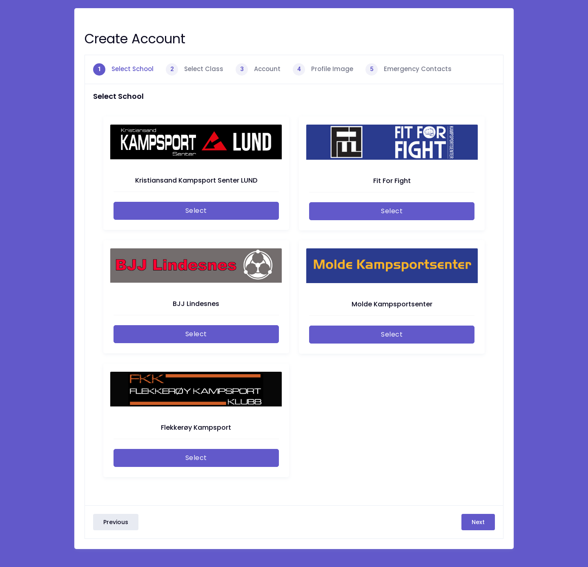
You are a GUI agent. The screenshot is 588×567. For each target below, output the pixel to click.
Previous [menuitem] (115, 522)
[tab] (123, 69)
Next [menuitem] (478, 522)
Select (196, 210)
